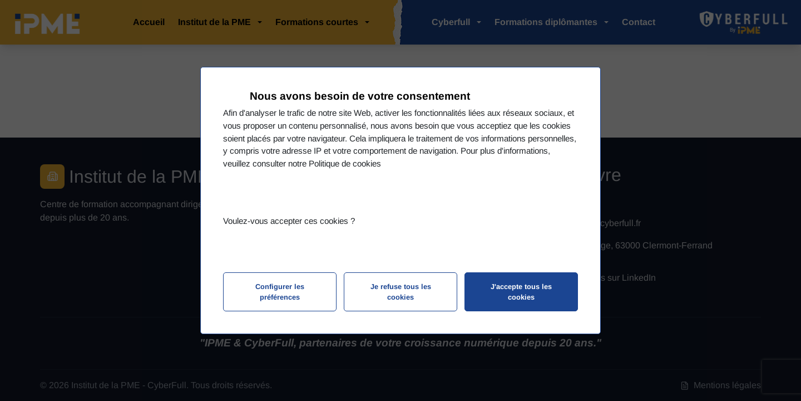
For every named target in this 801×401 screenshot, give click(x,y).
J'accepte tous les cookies (521, 291)
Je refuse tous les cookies (400, 291)
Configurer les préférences (279, 291)
